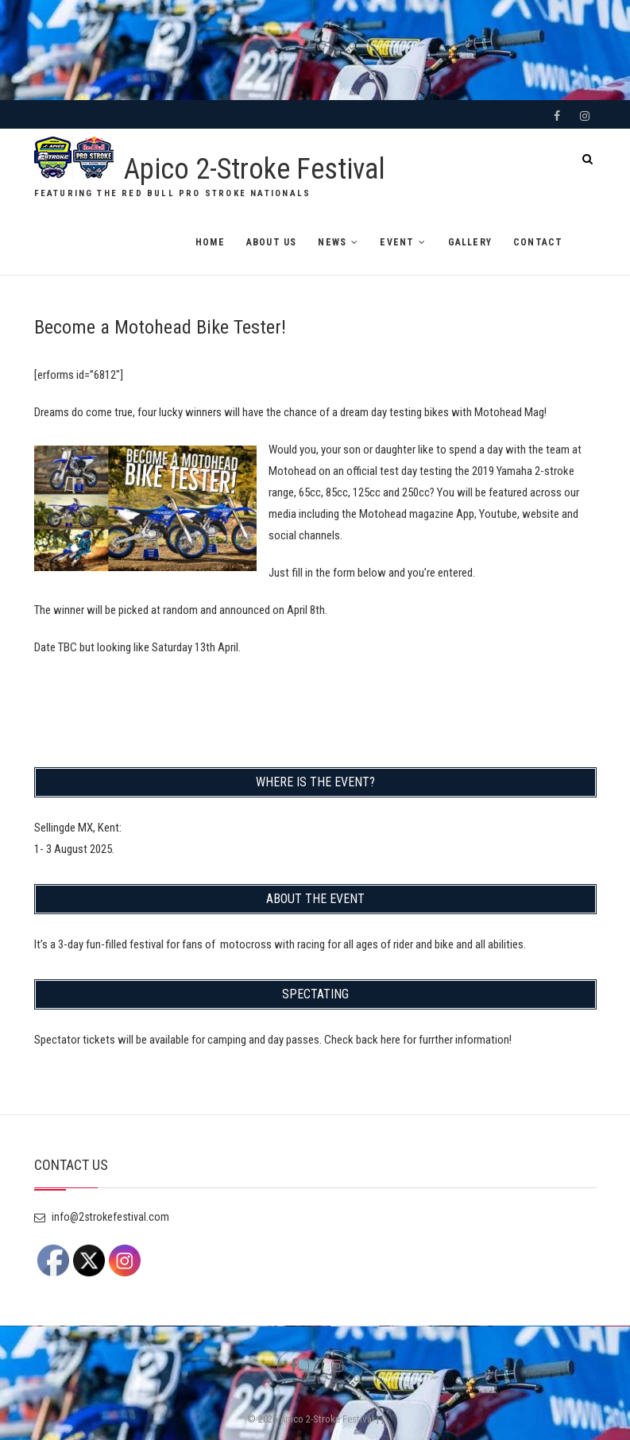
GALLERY (470, 242)
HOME (210, 242)
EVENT (397, 242)
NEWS (332, 242)
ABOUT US (271, 242)
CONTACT (537, 242)
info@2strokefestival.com (101, 1216)
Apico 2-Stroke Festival (254, 169)
